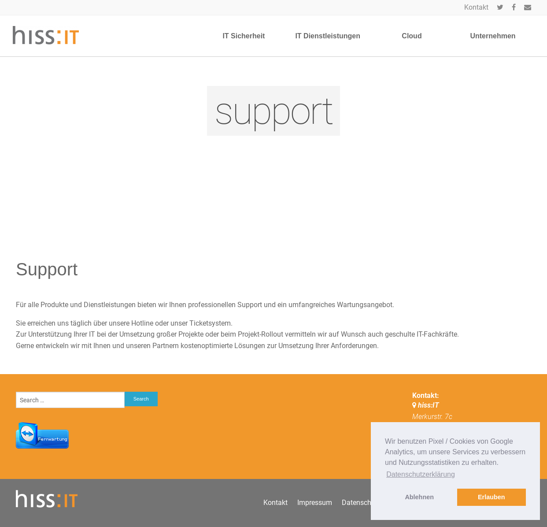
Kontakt (476, 7)
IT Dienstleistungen (327, 36)
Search (141, 398)
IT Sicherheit (243, 36)
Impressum (314, 502)
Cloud (411, 36)
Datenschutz (361, 502)
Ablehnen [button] (419, 497)
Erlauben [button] (491, 497)
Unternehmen (492, 36)
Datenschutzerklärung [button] (420, 474)
